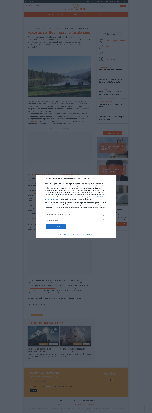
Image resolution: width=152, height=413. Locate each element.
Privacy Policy (87, 234)
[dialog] (76, 206)
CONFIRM (56, 226)
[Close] (112, 179)
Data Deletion (64, 234)
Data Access (76, 234)
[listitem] (76, 215)
